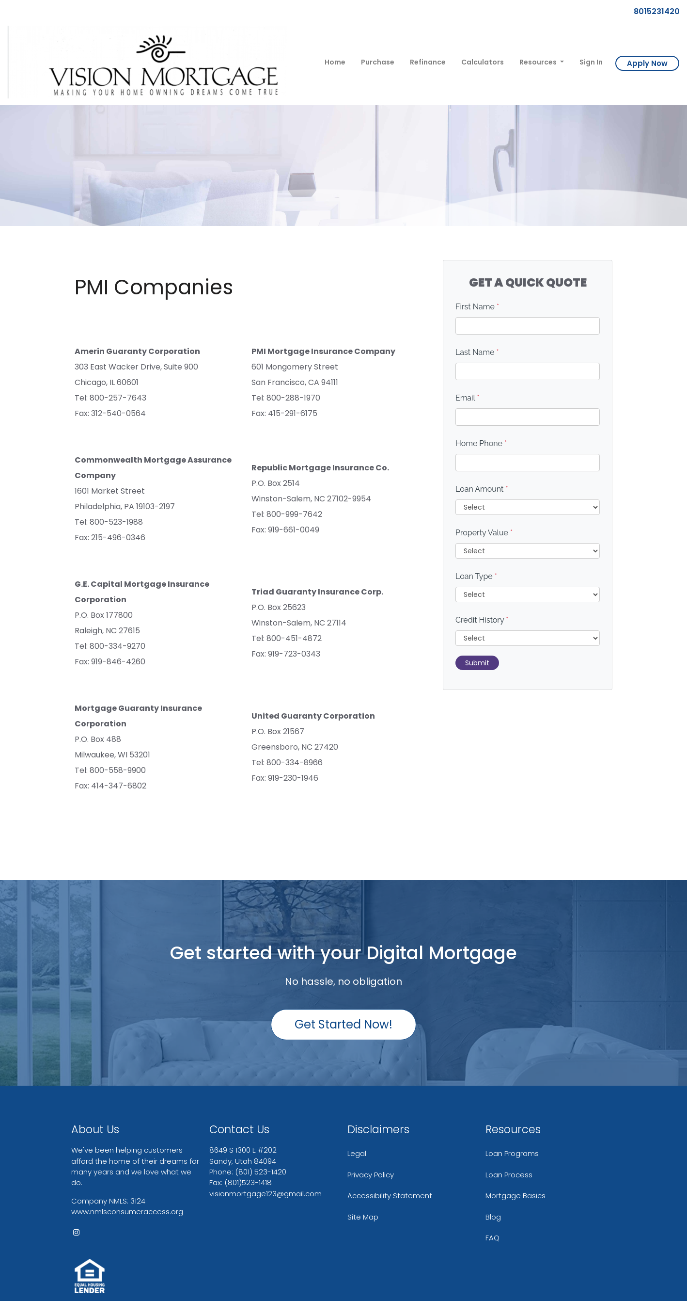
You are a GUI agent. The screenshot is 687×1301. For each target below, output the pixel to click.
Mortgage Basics (515, 1195)
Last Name (477, 352)
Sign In (591, 62)
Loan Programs (512, 1153)
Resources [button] (538, 62)
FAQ (492, 1238)
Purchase (377, 62)
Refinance (428, 62)
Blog (493, 1217)
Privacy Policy (370, 1175)
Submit (477, 663)
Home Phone (481, 443)
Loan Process (508, 1175)
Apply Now (647, 63)
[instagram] (76, 1232)
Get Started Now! (343, 1024)
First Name (477, 306)
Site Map (362, 1217)
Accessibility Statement (389, 1195)
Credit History (481, 620)
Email (467, 397)
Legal (356, 1153)
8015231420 (653, 11)
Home (335, 62)
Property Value (484, 532)
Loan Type (476, 576)
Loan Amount (481, 489)
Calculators (482, 62)
